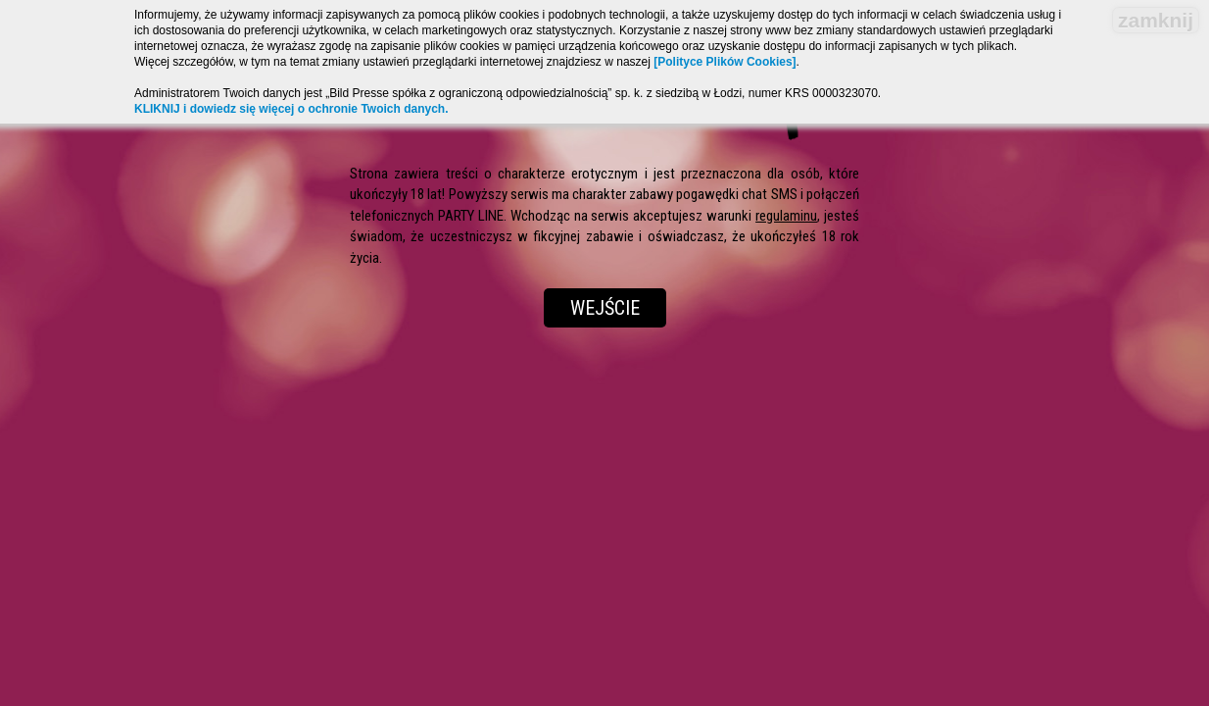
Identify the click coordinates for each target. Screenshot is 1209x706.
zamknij (1155, 20)
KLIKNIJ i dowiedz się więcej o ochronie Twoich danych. (291, 109)
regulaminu (786, 216)
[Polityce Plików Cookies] (724, 62)
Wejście (605, 308)
